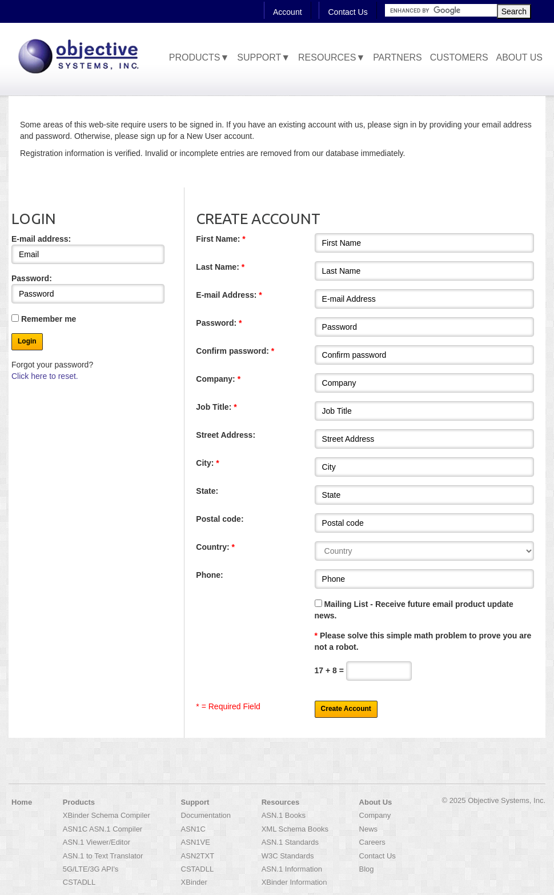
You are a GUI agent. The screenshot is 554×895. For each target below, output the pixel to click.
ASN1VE (195, 842)
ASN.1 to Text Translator (103, 856)
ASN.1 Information (292, 869)
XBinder (194, 882)
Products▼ (199, 57)
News (368, 829)
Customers (459, 57)
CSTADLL (79, 882)
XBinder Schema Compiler (106, 815)
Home (21, 802)
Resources (280, 802)
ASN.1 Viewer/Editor (96, 842)
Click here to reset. (44, 376)
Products (79, 802)
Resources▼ (331, 57)
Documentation (206, 815)
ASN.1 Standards (290, 842)
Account (287, 12)
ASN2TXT (198, 856)
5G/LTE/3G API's (91, 869)
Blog (366, 869)
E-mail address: (87, 249)
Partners (397, 57)
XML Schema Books (295, 829)
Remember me (43, 318)
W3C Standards (288, 856)
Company (375, 815)
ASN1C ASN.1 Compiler (102, 829)
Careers (372, 842)
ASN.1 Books (284, 815)
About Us (519, 57)
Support (195, 802)
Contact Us (347, 12)
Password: (87, 288)
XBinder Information (294, 882)
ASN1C (193, 829)
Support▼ (263, 57)
